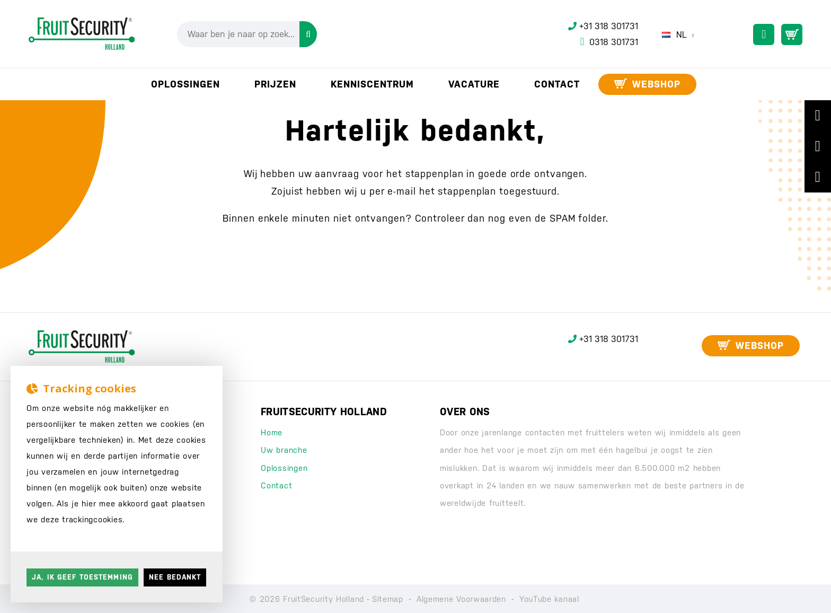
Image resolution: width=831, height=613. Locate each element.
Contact (276, 485)
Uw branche (284, 449)
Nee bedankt (175, 577)
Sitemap (387, 598)
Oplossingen (284, 467)
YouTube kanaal (549, 598)
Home (271, 432)
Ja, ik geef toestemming (82, 577)
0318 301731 (609, 41)
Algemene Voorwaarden (461, 598)
